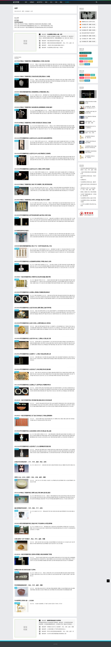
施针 (54, 236)
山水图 (49, 404)
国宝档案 (17, 94)
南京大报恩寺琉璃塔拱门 (86, 58)
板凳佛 (42, 264)
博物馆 (73, 127)
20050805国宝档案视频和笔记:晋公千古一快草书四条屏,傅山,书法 (36, 25)
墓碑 (58, 528)
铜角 (71, 390)
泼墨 (63, 250)
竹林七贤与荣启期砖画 (85, 52)
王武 (57, 543)
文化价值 (36, 267)
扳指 (57, 142)
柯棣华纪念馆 (48, 528)
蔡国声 (41, 142)
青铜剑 (36, 65)
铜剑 (61, 64)
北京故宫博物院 (60, 281)
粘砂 (35, 67)
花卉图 (69, 498)
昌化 (66, 266)
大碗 (72, 404)
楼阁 (41, 236)
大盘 (70, 266)
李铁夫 (50, 390)
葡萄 (51, 205)
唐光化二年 (62, 498)
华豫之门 (17, 63)
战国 (54, 67)
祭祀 (67, 95)
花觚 (35, 280)
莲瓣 (71, 589)
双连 (67, 465)
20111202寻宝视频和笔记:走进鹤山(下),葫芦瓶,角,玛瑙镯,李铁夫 (32, 384)
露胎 (72, 511)
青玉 (48, 310)
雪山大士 (58, 267)
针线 (72, 236)
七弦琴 (85, 61)
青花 (71, 64)
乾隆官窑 (35, 144)
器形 (50, 465)
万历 (65, 252)
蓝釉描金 (46, 329)
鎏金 (68, 218)
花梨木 (34, 204)
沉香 (35, 266)
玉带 (53, 572)
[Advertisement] (25, 42)
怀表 (64, 219)
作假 (69, 205)
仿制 (70, 65)
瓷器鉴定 (72, 144)
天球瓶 (35, 264)
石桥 (55, 329)
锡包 (41, 113)
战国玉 (49, 312)
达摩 (59, 298)
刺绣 (62, 233)
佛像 (34, 142)
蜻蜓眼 (39, 110)
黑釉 (44, 511)
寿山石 (46, 372)
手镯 (61, 296)
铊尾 (38, 497)
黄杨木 (33, 81)
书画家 (35, 252)
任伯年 (44, 281)
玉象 (68, 313)
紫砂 (69, 110)
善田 (54, 452)
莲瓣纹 (59, 588)
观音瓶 (56, 387)
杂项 (71, 81)
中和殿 (57, 98)
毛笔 (45, 67)
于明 (42, 252)
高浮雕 (48, 574)
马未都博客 (17, 603)
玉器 (56, 2)
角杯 (39, 298)
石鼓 (46, 111)
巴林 (69, 418)
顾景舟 (70, 372)
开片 (58, 65)
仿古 (38, 235)
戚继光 (35, 344)
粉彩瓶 (54, 451)
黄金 (72, 497)
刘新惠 (59, 403)
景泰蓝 (32, 221)
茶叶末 (36, 312)
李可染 (62, 557)
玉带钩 (35, 572)
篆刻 (62, 543)
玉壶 (74, 142)
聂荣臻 (60, 526)
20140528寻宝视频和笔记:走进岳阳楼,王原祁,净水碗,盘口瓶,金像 (32, 431)
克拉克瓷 (32, 65)
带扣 (45, 574)
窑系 (67, 81)
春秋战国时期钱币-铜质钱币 (88, 33)
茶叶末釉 (68, 310)
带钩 (39, 142)
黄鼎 (45, 497)
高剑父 (67, 406)
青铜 (56, 67)
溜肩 (54, 511)
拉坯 (49, 67)
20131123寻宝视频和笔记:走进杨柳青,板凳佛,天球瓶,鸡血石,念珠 (32, 261)
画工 (67, 190)
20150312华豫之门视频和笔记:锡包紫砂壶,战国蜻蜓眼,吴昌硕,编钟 (33, 107)
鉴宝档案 (16, 2)
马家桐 (53, 313)
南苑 (60, 98)
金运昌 (36, 219)
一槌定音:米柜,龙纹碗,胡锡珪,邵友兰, (56, 45)
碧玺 (47, 357)
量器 (32, 96)
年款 (38, 67)
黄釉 (57, 434)
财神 (44, 221)
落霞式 (81, 64)
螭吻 (55, 96)
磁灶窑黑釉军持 (63, 511)
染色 (52, 236)
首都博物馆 (58, 128)
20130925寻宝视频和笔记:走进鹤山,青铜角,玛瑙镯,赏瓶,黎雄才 (32, 292)
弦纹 (59, 465)
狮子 (55, 221)
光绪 (59, 235)
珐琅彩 (36, 387)
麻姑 (58, 79)
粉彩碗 (65, 187)
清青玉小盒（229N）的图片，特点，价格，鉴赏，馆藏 (30, 477)
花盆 (72, 326)
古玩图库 (67, 2)
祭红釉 (72, 403)
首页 (26, 2)
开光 (47, 67)
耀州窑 (58, 125)
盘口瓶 (43, 113)
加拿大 (43, 528)
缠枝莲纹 (49, 298)
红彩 (62, 267)
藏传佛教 (32, 437)
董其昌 (52, 233)
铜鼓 (55, 374)
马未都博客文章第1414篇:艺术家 (88, 198)
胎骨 (34, 205)
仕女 (73, 312)
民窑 (61, 110)
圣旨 (71, 329)
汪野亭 (39, 141)
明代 (39, 82)
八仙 (49, 452)
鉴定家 (31, 142)
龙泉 (63, 144)
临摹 (47, 560)
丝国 (60, 236)
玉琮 (81, 61)
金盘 (72, 327)
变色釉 (32, 327)
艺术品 (60, 79)
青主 (67, 250)
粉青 (46, 437)
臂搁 (65, 451)
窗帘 (67, 235)
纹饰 (33, 67)
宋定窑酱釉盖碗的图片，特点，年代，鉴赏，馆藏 (28, 585)
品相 (40, 67)
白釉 (16, 464)
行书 (53, 113)
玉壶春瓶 (61, 141)
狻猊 (63, 128)
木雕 (53, 281)
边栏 (70, 542)
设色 (43, 235)
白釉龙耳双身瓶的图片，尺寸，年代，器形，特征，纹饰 (30, 462)
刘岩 (52, 312)
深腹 (36, 589)
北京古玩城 (48, 406)
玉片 (54, 189)
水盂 (74, 64)
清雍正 (47, 189)
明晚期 (40, 406)
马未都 (36, 603)
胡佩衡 (38, 329)
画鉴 (47, 81)
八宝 (69, 267)
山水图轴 (61, 404)
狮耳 (53, 221)
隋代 (69, 465)
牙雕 (52, 283)
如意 (31, 266)
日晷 (70, 96)
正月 (51, 98)
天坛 (43, 96)
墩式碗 (64, 406)
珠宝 (72, 313)
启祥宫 (92, 74)
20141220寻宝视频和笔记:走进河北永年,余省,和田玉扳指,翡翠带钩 (33, 138)
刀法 (37, 128)
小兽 (48, 96)
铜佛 (53, 266)
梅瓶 (57, 449)
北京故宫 (53, 406)
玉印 (59, 543)
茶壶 (59, 449)
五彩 (57, 233)
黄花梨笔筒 (33, 111)
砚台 (66, 64)
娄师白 (50, 560)
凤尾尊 (53, 298)
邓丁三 (37, 281)
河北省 (37, 528)
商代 (73, 344)
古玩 (70, 406)
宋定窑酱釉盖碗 (66, 589)
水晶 (55, 218)
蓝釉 (50, 218)
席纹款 (81, 80)
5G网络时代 (83, 179)
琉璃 (51, 111)
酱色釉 (60, 589)
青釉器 (33, 589)
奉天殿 (53, 98)
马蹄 (57, 390)
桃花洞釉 (87, 80)
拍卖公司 (35, 420)
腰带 (65, 574)
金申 (41, 266)
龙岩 (41, 375)
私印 (55, 543)
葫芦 (43, 313)
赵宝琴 (57, 252)
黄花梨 (58, 110)
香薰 (73, 125)
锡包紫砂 (37, 113)
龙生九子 (46, 128)
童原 (66, 498)
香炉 (46, 219)
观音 (63, 221)
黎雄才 (40, 295)
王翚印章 (87, 74)
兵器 (72, 542)
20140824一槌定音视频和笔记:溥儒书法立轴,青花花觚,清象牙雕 (32, 277)
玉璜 (31, 312)
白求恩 (40, 187)
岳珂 (69, 81)
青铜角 (63, 296)
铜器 (64, 81)
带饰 (67, 497)
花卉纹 (56, 64)
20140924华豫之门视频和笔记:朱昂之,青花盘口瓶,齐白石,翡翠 (32, 199)
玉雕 (58, 357)
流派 (39, 236)
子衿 (63, 344)
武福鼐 (68, 142)
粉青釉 (45, 435)
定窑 (16, 587)
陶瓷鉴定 (59, 81)
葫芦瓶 (53, 295)
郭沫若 (31, 250)
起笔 (53, 543)
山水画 (70, 189)
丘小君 (44, 142)
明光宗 (48, 98)
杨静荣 (34, 281)
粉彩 (40, 79)
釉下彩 (44, 559)
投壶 (74, 296)
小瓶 (40, 389)
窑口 (45, 588)
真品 (42, 67)
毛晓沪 (66, 79)
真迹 (73, 81)
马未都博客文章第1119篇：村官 (54, 34)
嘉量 (72, 96)
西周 (66, 572)
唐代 (55, 204)
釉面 (54, 64)
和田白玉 (62, 142)
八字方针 (60, 603)
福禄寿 (32, 189)
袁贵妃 (81, 77)
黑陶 (38, 357)
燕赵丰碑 (54, 526)
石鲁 (61, 219)
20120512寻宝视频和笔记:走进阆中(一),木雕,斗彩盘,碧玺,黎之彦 (32, 354)
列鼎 (62, 298)
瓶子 (49, 205)
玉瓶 (56, 344)
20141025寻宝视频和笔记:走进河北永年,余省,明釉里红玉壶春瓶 (32, 153)
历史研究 (72, 190)
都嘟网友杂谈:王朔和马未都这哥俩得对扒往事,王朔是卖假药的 (96, 21)
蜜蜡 (49, 418)
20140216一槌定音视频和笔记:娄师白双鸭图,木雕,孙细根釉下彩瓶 (33, 554)
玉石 (51, 2)
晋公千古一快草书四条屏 (39, 249)
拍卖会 (38, 574)
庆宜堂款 (93, 77)
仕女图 (56, 327)
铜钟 (44, 498)
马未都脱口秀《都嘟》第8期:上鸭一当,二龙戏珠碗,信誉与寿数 (96, 38)
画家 (64, 64)
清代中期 (49, 127)
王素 (43, 187)
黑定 (56, 589)
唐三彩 (35, 125)
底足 (52, 65)
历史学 (55, 250)
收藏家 (66, 280)
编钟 (42, 110)
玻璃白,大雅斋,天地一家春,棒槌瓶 (88, 191)
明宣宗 (52, 96)
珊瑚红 (56, 418)
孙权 (55, 235)
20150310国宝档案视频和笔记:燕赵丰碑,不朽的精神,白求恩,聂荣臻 (33, 523)
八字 (45, 603)
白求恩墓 (36, 526)
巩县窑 (67, 127)
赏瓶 (48, 79)
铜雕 (45, 452)
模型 (56, 528)
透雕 (61, 572)
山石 (46, 375)
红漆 (66, 267)
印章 (46, 65)
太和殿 (35, 95)
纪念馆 (50, 250)
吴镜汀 (41, 327)
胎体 (70, 127)
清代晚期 (66, 65)
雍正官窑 (57, 189)
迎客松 (71, 298)
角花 (43, 329)
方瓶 (63, 67)
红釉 (40, 403)
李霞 (34, 375)
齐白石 (38, 202)
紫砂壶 (64, 110)
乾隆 (44, 82)
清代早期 (52, 81)
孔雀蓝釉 (42, 452)
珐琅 (35, 221)
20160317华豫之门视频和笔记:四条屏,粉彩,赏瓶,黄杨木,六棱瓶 (35, 24)
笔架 (35, 451)
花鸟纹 (73, 189)
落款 (54, 65)
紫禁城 (58, 96)
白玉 (70, 141)
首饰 (54, 341)
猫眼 (61, 358)
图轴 (34, 406)
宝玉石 (71, 267)
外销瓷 (68, 64)
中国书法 (61, 252)
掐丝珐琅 (43, 219)
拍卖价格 (40, 420)
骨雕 (41, 390)
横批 (65, 190)
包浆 (62, 111)
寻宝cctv (17, 140)
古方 (31, 81)
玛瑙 (50, 233)
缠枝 (74, 267)
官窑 (67, 110)
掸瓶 (73, 372)
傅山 (71, 95)
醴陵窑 (56, 435)
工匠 (33, 528)
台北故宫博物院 (69, 480)
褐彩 (35, 82)
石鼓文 (43, 111)
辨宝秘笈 (58, 283)
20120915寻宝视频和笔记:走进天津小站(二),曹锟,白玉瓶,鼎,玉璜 (32, 338)
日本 (70, 526)
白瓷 (48, 111)
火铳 (69, 144)
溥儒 (40, 280)
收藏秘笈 (71, 283)
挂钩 (54, 574)
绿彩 (51, 435)
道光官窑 (50, 221)
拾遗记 (56, 236)
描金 (73, 187)
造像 (36, 127)
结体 (42, 128)
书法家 (50, 95)
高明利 (69, 79)
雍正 (44, 189)
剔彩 (66, 219)
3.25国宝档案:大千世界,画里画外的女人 (56, 629)
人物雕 (33, 283)
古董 (56, 79)
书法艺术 (32, 252)
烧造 (56, 65)
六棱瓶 (50, 82)
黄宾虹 (67, 326)
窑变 (54, 312)
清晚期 (43, 190)
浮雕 (32, 574)
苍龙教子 (68, 574)
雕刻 (50, 189)
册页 (60, 159)
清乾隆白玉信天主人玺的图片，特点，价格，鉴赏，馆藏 (60, 626)
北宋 (51, 235)
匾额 (64, 204)
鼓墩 (55, 144)
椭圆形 (64, 465)
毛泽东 (52, 603)
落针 (44, 236)
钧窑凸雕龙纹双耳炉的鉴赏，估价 (55, 40)
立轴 (42, 283)
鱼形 (61, 542)
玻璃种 (39, 189)
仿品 (68, 281)
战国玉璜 (45, 312)
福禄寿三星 (68, 374)
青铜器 (48, 64)
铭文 (51, 64)
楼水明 (56, 452)
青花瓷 (43, 64)
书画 (33, 82)
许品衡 (67, 283)
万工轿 (90, 61)
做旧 (74, 280)
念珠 (64, 267)
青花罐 (38, 327)
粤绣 (35, 233)
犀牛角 (67, 295)
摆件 (42, 267)
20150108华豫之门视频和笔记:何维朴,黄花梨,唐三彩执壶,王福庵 (32, 122)
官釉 (64, 327)
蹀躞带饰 (58, 498)
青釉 (54, 110)
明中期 (32, 267)
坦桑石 (53, 357)
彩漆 (59, 406)
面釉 (47, 205)
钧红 (43, 375)
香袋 (65, 236)
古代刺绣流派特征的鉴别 (21, 230)
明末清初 (45, 127)
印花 (67, 434)
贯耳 (71, 312)
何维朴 (42, 125)
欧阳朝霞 (44, 266)
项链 (38, 204)
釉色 (50, 588)
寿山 (42, 374)
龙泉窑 (57, 141)
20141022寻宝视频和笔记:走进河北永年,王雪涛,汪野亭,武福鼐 (32, 169)
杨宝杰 (70, 125)
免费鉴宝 (32, 2)
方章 (62, 452)
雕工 (53, 127)
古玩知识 (27, 11)
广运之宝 (87, 77)
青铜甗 (40, 65)
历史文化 (50, 313)
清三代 (48, 204)
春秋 (63, 113)
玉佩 (38, 372)
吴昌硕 (35, 110)
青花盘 (68, 202)
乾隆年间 (32, 235)
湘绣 (40, 233)
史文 (61, 313)
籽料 (47, 221)
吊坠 (31, 360)
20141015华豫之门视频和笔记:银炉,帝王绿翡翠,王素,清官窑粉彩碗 (33, 184)
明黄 (54, 560)
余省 (42, 141)
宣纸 (72, 65)
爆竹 (47, 603)
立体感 (33, 236)
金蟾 (67, 418)
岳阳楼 (71, 435)
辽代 (54, 327)
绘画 (63, 187)
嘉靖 (50, 96)
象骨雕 (67, 298)
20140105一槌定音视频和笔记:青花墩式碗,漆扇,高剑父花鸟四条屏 (36, 27)
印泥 (62, 205)
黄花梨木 (70, 296)
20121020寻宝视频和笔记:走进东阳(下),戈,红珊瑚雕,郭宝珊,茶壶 (32, 446)
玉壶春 (45, 144)
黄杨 (49, 81)
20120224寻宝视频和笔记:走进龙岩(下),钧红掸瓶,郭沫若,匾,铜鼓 (32, 369)
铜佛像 (48, 266)
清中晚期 (72, 67)
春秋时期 (35, 390)
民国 (67, 67)
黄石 (68, 526)
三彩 (51, 128)
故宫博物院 (60, 480)
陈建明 (35, 343)
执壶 (68, 125)
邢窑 (31, 127)
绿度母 (33, 127)
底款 (64, 111)
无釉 (31, 589)
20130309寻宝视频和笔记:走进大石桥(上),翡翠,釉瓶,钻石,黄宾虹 (32, 323)
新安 (33, 529)
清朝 (34, 96)
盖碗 (54, 588)
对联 (59, 127)
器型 (46, 64)
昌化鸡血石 (62, 266)
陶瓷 (31, 82)
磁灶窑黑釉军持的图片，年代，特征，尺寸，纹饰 (28, 508)
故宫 (72, 406)
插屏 (68, 266)
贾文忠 (48, 142)
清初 (70, 252)
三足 (73, 218)
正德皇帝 (45, 98)
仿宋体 (49, 603)
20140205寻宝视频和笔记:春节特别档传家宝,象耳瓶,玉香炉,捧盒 (32, 215)
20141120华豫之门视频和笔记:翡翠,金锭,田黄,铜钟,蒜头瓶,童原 (32, 492)
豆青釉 (53, 111)
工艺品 (38, 404)
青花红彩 (57, 313)
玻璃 (52, 189)
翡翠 (65, 141)
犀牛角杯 (36, 298)
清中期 (73, 205)
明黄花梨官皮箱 (59, 560)
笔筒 (51, 266)
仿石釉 (38, 358)
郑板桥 (66, 296)
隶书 (58, 250)
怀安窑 (16, 510)
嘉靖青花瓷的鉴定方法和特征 (54, 620)
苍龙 (56, 159)
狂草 (53, 250)
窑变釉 (33, 312)
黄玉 (16, 541)
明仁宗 (40, 98)
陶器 (61, 2)
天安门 (40, 96)
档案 (44, 81)
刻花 (43, 144)
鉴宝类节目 (39, 2)
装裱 (64, 404)
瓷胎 (58, 113)
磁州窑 (43, 79)
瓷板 (38, 144)
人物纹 (31, 190)
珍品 (31, 481)
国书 (47, 250)
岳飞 (54, 418)
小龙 (63, 574)
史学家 (72, 250)
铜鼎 (65, 313)
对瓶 (61, 67)
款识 (45, 542)
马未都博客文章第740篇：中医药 (55, 47)
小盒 (52, 480)
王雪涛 (35, 141)
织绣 (16, 233)
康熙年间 (57, 95)
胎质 (42, 127)
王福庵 (72, 128)
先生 (41, 82)
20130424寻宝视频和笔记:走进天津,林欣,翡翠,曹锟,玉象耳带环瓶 (32, 307)
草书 (41, 250)
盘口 (46, 113)
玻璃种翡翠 (56, 190)
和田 (74, 574)
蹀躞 (55, 498)
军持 (49, 511)
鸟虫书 (49, 543)
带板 (65, 495)
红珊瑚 (49, 219)
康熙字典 (69, 219)
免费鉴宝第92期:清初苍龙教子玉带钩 (24, 569)
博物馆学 (32, 128)
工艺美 (72, 559)
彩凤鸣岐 (87, 64)
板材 (64, 497)
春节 (40, 219)
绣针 (68, 236)
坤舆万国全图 (83, 55)
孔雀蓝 (37, 452)
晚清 (65, 67)
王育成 (72, 79)
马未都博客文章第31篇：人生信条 (24, 600)
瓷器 (46, 2)
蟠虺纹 (49, 65)
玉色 (74, 480)
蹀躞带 (52, 497)
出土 (61, 113)
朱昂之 (41, 202)
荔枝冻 (67, 372)
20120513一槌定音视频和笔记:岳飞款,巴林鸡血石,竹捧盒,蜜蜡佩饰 (33, 415)
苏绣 (38, 233)
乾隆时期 (67, 111)
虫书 (33, 543)
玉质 (63, 65)
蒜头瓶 (62, 495)
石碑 (66, 528)
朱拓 (47, 420)
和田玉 (67, 141)
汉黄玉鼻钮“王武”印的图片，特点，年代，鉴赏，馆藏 (29, 539)
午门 (61, 249)
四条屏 (41, 81)
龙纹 (59, 64)
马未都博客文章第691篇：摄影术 (88, 182)
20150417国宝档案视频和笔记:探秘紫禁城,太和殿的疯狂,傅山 (31, 92)
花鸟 (58, 67)
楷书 (69, 249)
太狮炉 (69, 327)
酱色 (58, 589)
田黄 (38, 495)
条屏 (62, 81)
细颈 (71, 465)
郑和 (57, 603)
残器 (66, 281)
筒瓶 (54, 437)
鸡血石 (39, 264)
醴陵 (45, 560)
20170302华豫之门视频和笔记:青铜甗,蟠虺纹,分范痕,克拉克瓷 (32, 61)
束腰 (60, 574)
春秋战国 (66, 159)
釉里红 (52, 141)
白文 (64, 542)
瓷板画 (31, 144)
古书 (71, 233)
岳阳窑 (38, 434)
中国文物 (54, 128)
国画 (73, 235)
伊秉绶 (55, 375)
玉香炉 (65, 218)
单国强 (51, 142)
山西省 (69, 250)
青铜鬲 (43, 65)
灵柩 (54, 528)
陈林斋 (69, 221)
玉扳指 (57, 144)
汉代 (61, 65)
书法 (48, 95)
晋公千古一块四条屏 (64, 96)
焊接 (63, 190)
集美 (50, 497)
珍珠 (73, 233)
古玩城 (55, 404)
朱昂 (67, 205)
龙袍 (55, 233)
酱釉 (74, 588)
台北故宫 (48, 480)
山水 (61, 144)
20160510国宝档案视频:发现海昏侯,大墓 (56, 633)
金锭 (40, 495)
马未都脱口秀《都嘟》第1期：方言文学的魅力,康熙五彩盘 (95, 24)
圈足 (68, 187)
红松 (71, 159)
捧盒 (35, 218)
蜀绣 (42, 233)
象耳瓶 (38, 218)
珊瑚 (57, 218)
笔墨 (53, 190)
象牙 (38, 280)
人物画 (50, 190)
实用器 (68, 572)
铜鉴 (67, 128)
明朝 (54, 95)
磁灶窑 (35, 511)
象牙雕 (49, 281)
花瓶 (66, 435)
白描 (61, 235)
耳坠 (53, 374)
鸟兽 (47, 236)
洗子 (73, 437)
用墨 (70, 236)
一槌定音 (17, 279)
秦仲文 (47, 82)
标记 (73, 526)
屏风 (60, 390)
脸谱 (37, 236)
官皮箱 (65, 557)
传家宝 (41, 221)
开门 (39, 205)
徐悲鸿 (48, 296)
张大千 (64, 326)
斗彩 (50, 264)
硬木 (33, 360)
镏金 (44, 267)
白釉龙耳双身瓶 (54, 465)
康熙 (38, 98)
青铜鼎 (72, 310)
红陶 (36, 357)
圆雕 (63, 451)
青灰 (65, 480)
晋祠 (74, 249)
